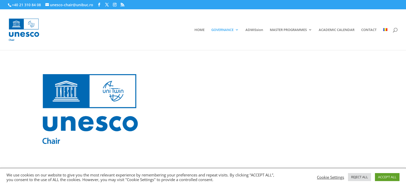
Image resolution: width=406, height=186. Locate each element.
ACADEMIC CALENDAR (336, 30)
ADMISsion (254, 30)
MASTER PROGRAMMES (288, 30)
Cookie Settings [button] (330, 177)
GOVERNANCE (222, 30)
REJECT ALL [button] (359, 177)
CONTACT (368, 30)
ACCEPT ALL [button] (387, 177)
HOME (199, 30)
